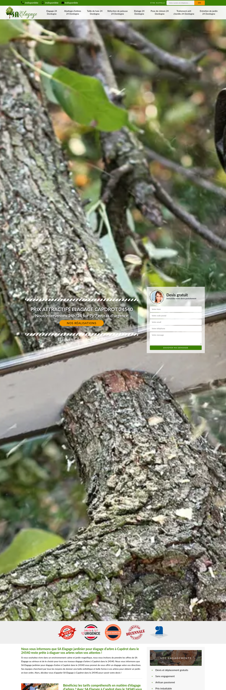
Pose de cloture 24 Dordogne (160, 12)
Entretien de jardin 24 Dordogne (209, 12)
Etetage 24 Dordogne (139, 12)
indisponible (29, 2)
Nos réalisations (82, 323)
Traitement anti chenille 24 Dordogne (183, 12)
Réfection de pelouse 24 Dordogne (118, 12)
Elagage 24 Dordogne (51, 12)
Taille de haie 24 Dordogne (94, 12)
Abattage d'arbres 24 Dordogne (72, 12)
